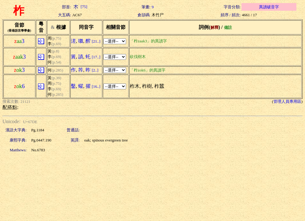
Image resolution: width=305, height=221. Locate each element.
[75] (79, 6)
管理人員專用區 (287, 101)
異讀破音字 (269, 7)
